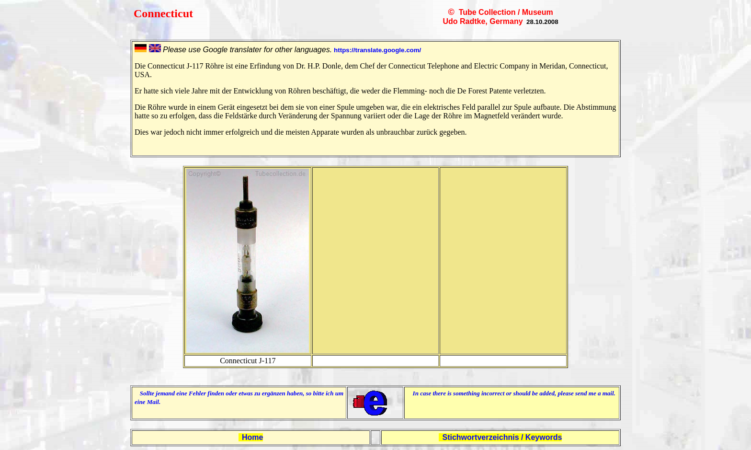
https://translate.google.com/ (377, 50)
